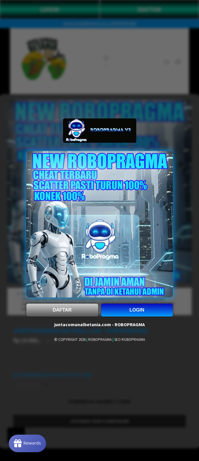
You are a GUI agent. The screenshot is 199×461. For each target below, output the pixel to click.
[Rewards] (27, 443)
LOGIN (137, 309)
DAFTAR (62, 309)
